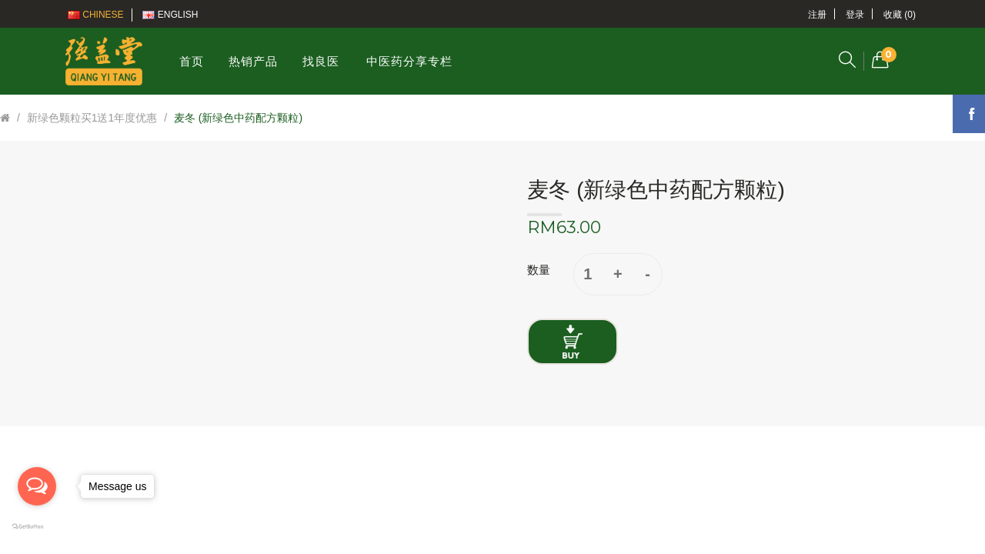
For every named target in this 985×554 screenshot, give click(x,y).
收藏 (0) (899, 14)
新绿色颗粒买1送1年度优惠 (92, 118)
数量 (538, 269)
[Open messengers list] (37, 486)
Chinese (96, 14)
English (170, 14)
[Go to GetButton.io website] (37, 527)
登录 (855, 14)
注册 (817, 14)
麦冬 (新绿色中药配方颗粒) (238, 118)
